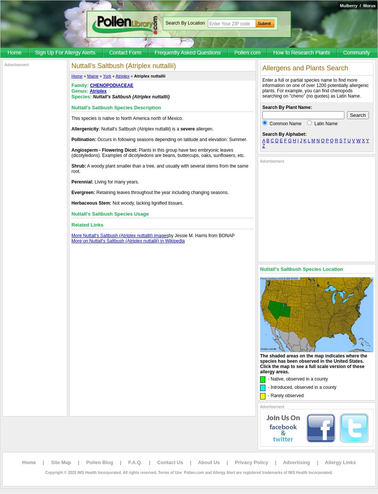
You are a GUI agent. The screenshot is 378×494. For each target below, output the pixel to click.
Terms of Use (170, 473)
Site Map (61, 462)
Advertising (296, 462)
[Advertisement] (35, 180)
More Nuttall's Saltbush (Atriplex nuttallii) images (120, 235)
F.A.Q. (135, 462)
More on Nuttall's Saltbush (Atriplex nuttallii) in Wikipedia (128, 241)
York (107, 76)
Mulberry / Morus (358, 5)
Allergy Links (340, 462)
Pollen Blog (99, 462)
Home (76, 76)
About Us (209, 462)
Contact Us (170, 462)
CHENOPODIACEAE (111, 85)
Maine (93, 76)
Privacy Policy (251, 462)
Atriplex (123, 76)
